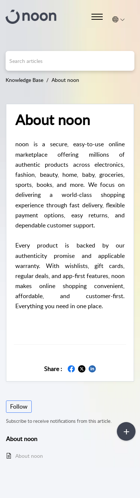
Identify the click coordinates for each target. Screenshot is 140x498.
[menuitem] (118, 19)
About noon (65, 79)
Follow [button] (19, 406)
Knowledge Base (24, 79)
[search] (70, 61)
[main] (70, 293)
